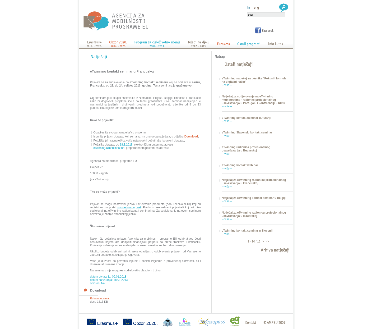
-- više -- (227, 85)
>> (267, 241)
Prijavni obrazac (100, 298)
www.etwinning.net (129, 207)
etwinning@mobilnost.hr (108, 148)
